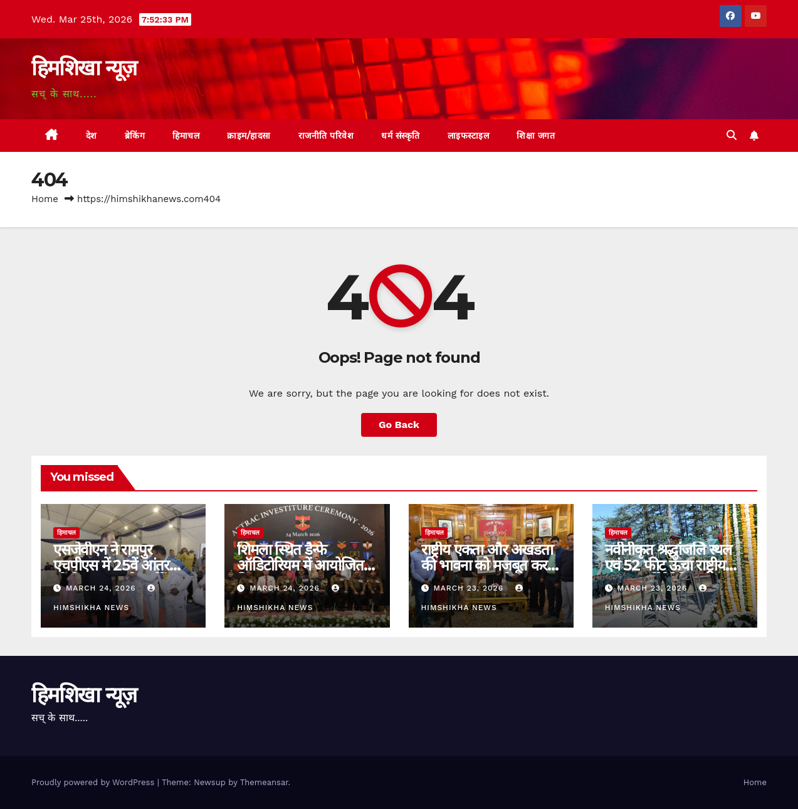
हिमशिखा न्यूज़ (83, 68)
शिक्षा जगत (536, 135)
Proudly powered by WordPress (94, 782)
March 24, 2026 (102, 588)
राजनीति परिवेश (326, 135)
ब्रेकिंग (135, 135)
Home (44, 199)
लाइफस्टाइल (469, 135)
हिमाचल (185, 135)
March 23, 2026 (469, 588)
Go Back (399, 425)
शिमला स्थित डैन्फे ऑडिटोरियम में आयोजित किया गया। (300, 565)
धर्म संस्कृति (400, 135)
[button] (732, 135)
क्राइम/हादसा (249, 135)
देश (91, 135)
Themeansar (264, 782)
